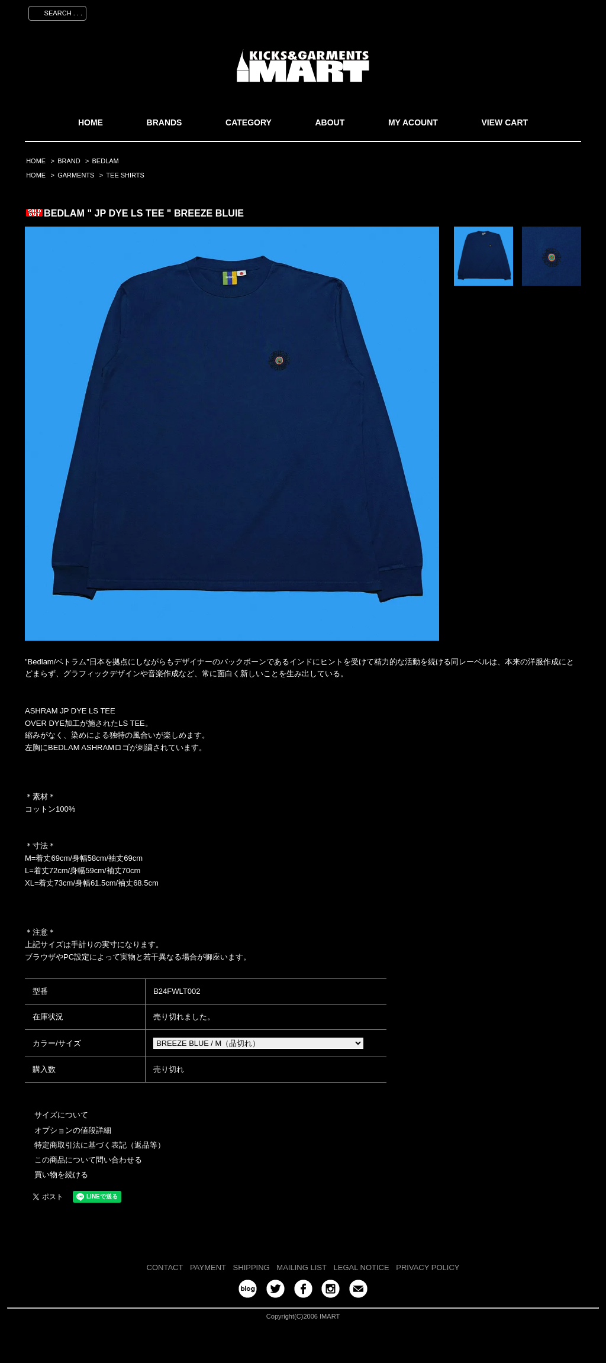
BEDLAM (105, 160)
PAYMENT (208, 1267)
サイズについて (61, 1114)
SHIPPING (251, 1267)
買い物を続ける (61, 1174)
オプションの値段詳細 (72, 1130)
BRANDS (164, 122)
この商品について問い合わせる (88, 1159)
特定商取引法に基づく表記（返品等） (99, 1145)
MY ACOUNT (413, 122)
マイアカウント (414, 11)
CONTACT (165, 1267)
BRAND (68, 160)
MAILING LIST (301, 1267)
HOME (90, 122)
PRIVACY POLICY (427, 1267)
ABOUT (329, 122)
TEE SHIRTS (125, 175)
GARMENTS (75, 175)
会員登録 (470, 11)
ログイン (516, 11)
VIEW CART (505, 122)
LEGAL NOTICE (361, 1267)
